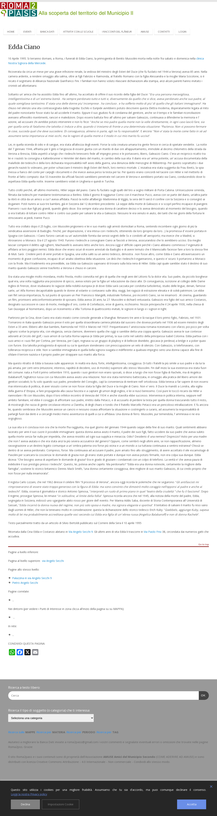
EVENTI (27, 31)
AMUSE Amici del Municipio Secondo (129, 757)
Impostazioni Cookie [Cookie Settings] (60, 804)
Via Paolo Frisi (152, 532)
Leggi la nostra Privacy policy (29, 794)
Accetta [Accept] (191, 804)
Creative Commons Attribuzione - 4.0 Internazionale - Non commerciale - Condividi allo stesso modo (103, 762)
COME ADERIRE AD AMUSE (175, 757)
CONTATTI (164, 31)
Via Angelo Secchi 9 (81, 532)
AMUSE (145, 31)
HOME (11, 31)
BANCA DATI (47, 31)
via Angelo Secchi (53, 561)
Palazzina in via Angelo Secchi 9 (32, 578)
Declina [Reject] (25, 804)
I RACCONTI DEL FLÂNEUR (117, 31)
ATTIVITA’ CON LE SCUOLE (78, 31)
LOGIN (182, 31)
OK (202, 695)
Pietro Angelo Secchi (25, 583)
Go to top (203, 544)
